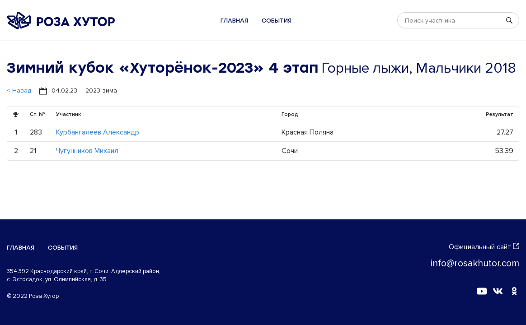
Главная (234, 20)
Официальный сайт (484, 246)
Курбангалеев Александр (97, 132)
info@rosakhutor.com (475, 263)
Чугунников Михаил (87, 150)
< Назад (19, 90)
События (276, 20)
